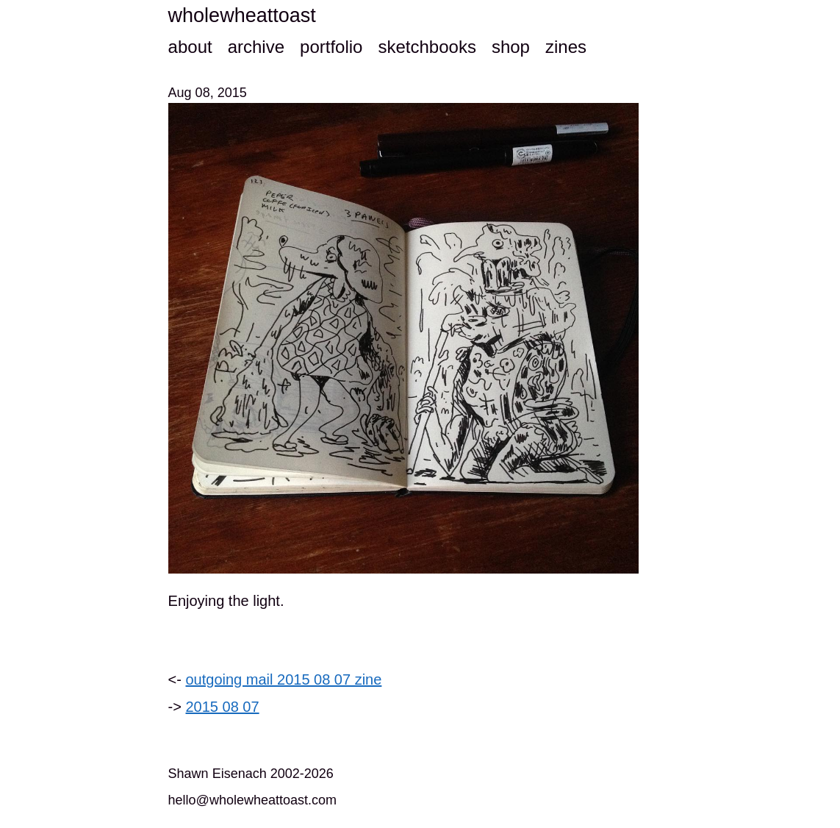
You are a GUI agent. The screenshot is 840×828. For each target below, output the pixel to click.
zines (565, 47)
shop (511, 47)
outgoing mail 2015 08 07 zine (284, 679)
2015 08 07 (222, 707)
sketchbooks (426, 47)
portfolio (331, 47)
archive (256, 47)
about (190, 47)
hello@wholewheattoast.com (252, 800)
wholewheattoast (242, 15)
